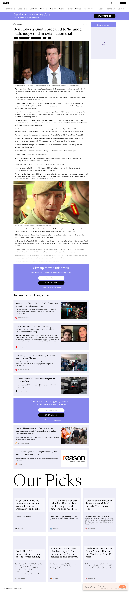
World (61, 9)
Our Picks (34, 9)
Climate (78, 9)
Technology (110, 9)
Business (43, 9)
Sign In (114, 3)
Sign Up (123, 3)
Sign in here (57, 288)
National (28, 24)
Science (121, 9)
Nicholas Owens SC (36, 37)
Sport (101, 9)
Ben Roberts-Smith (24, 37)
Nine (45, 37)
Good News (22, 9)
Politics (70, 9)
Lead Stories (10, 9)
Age (49, 37)
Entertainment (90, 9)
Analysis (53, 9)
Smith (15, 37)
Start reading (104, 16)
